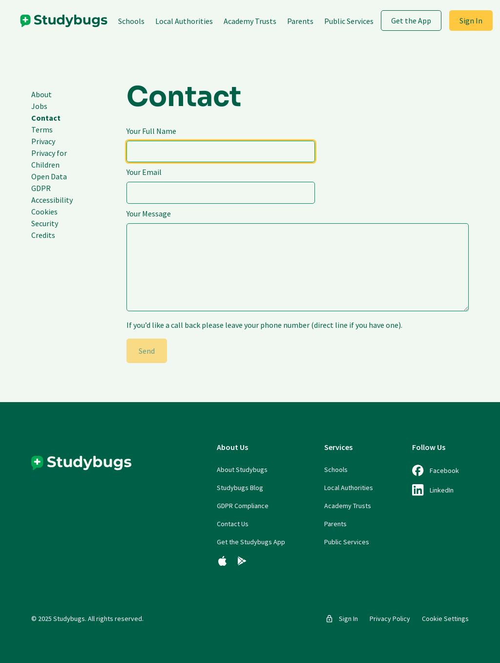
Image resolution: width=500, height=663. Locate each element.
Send (147, 351)
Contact (46, 118)
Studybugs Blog (240, 487)
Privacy (43, 141)
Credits (43, 235)
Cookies (44, 211)
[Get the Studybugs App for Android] (242, 560)
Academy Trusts (250, 21)
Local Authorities (184, 21)
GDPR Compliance (243, 505)
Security (44, 223)
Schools (131, 21)
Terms (42, 129)
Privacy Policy (390, 618)
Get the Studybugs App (251, 541)
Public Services (349, 21)
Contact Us (233, 523)
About (41, 94)
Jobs (39, 106)
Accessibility (52, 200)
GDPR (41, 188)
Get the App (411, 20)
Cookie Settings (445, 618)
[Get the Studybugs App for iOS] (223, 561)
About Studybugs (242, 469)
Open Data (49, 176)
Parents (300, 21)
